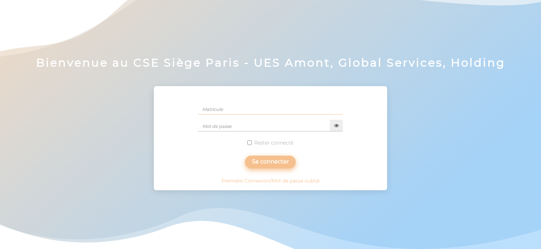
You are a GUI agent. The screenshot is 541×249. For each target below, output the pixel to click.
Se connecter (270, 161)
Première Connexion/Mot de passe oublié (270, 181)
